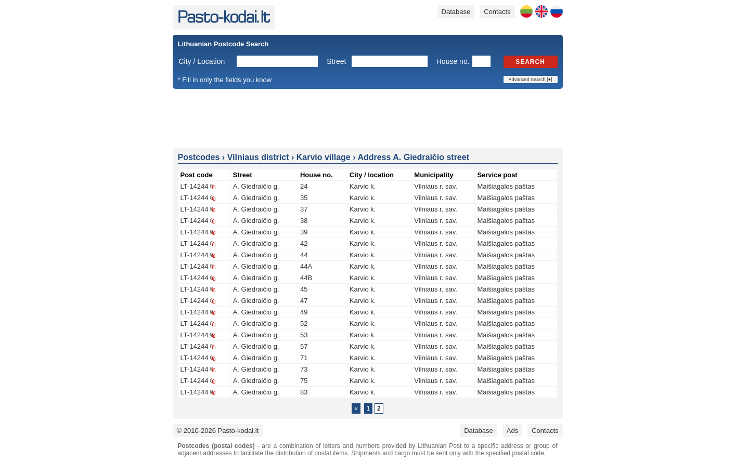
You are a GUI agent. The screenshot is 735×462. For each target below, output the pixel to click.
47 (303, 301)
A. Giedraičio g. (256, 186)
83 (303, 392)
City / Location (202, 61)
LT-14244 (194, 186)
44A (306, 266)
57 (303, 346)
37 (303, 209)
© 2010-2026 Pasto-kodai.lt (218, 430)
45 (303, 289)
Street (336, 61)
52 (303, 323)
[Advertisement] (367, 117)
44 (303, 255)
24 (303, 186)
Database (456, 12)
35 (303, 198)
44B (306, 278)
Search (530, 61)
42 (303, 243)
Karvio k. (363, 186)
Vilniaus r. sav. (435, 186)
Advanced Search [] (530, 79)
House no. (453, 61)
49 (303, 312)
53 (303, 335)
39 (303, 232)
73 (303, 369)
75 (303, 381)
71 (303, 358)
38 (303, 221)
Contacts (497, 12)
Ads (512, 430)
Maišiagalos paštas (506, 186)
